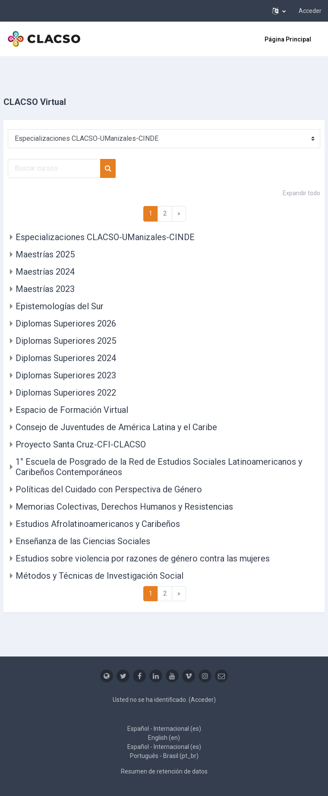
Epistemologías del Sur (60, 306)
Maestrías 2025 (45, 254)
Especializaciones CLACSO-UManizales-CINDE (105, 237)
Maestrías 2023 (45, 289)
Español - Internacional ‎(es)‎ (164, 728)
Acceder (310, 10)
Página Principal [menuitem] (288, 39)
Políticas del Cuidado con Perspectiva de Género (109, 489)
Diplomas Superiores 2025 (66, 341)
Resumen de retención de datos (164, 771)
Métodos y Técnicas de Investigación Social (99, 576)
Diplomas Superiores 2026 (66, 323)
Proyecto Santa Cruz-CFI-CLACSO (81, 444)
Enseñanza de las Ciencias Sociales (83, 541)
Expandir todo (301, 193)
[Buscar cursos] (54, 168)
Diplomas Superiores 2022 (66, 392)
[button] (279, 11)
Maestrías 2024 (45, 271)
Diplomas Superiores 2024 (66, 358)
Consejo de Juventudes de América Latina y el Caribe (116, 427)
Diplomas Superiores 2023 (66, 375)
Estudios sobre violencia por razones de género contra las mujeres (143, 558)
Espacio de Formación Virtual (72, 410)
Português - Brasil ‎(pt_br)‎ (164, 755)
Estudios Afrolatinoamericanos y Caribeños (98, 524)
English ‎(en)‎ (164, 737)
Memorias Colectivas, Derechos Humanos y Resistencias (124, 506)
